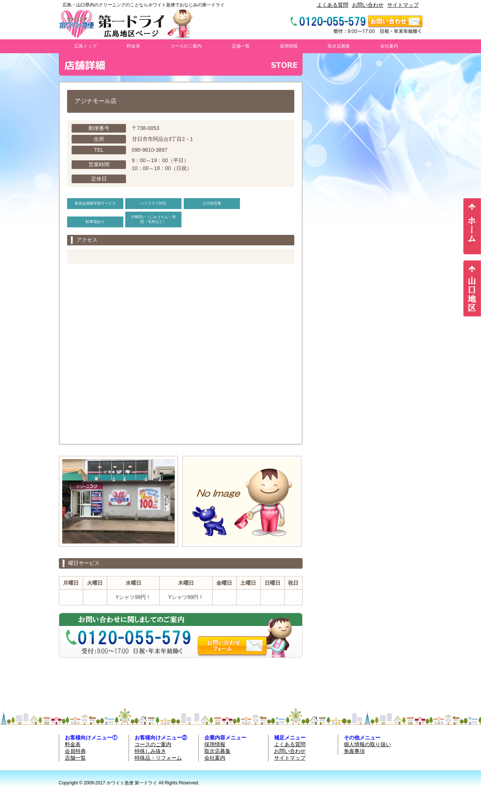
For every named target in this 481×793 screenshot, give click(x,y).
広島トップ (85, 46)
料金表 (133, 46)
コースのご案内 (186, 46)
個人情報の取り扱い (367, 744)
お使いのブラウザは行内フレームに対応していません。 (366, 377)
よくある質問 (332, 5)
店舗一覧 (241, 46)
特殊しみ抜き (150, 751)
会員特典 (75, 751)
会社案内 (389, 46)
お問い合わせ (368, 5)
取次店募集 (339, 46)
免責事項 (354, 751)
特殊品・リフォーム (158, 758)
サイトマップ (403, 5)
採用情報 (289, 46)
